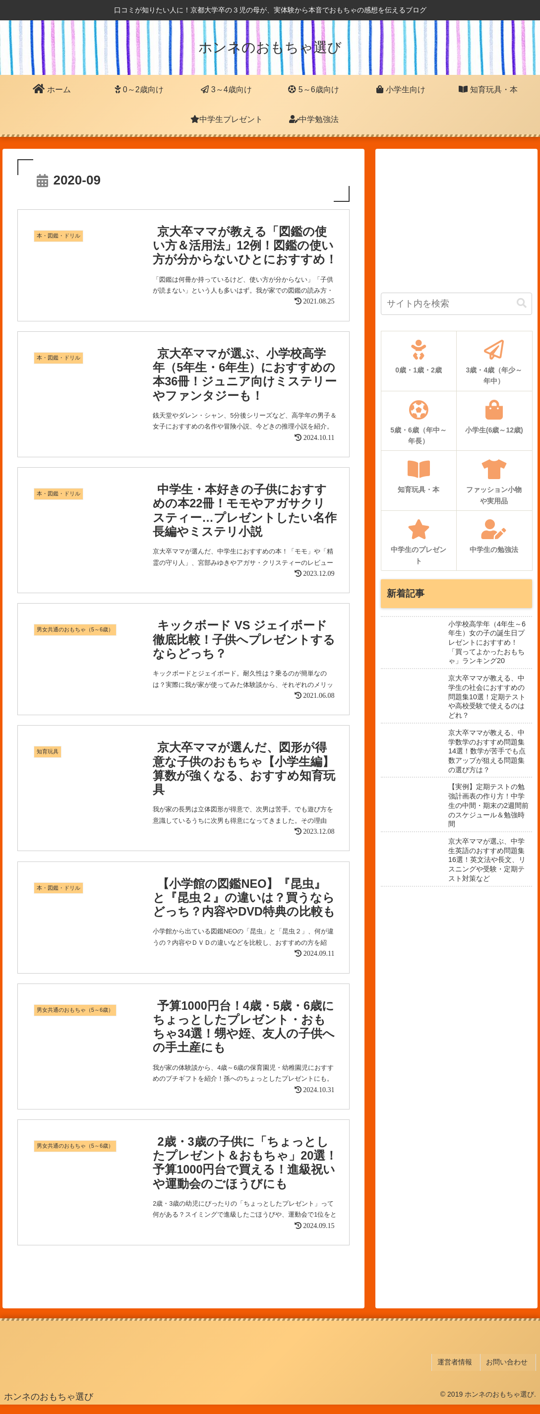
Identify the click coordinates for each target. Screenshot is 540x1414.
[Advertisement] (456, 216)
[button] (522, 303)
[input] (456, 304)
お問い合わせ (510, 1373)
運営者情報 (461, 1373)
